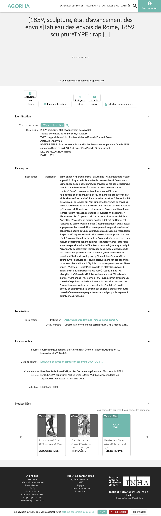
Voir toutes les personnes (136, 407)
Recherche (93, 5)
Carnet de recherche (80, 486)
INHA (80, 480)
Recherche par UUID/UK (32, 498)
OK (102, 512)
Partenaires (80, 489)
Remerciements (32, 483)
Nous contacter (32, 489)
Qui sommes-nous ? (80, 477)
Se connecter (150, 8)
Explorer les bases (72, 5)
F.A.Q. (32, 486)
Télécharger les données (114, 101)
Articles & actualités (116, 5)
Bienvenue (32, 477)
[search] (134, 5)
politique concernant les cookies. (78, 512)
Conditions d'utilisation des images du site (80, 80)
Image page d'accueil (32, 495)
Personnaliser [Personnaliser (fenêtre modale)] (138, 512)
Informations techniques (32, 480)
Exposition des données (32, 492)
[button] (21, 435)
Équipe (80, 483)
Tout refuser (118, 512)
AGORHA (16, 6)
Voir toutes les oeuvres (109, 407)
